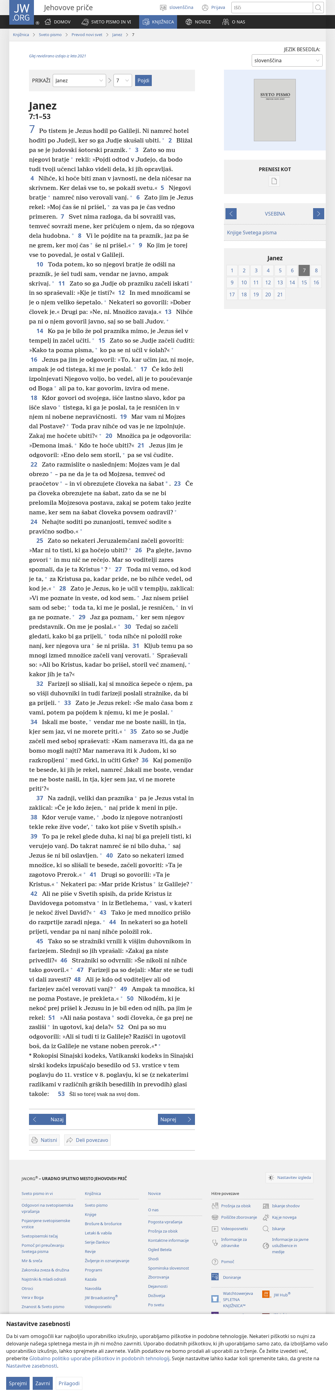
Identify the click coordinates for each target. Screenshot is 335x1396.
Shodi (153, 1259)
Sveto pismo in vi (37, 1193)
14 (40, 331)
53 (62, 1093)
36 (146, 760)
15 (102, 340)
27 (119, 569)
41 (94, 874)
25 (40, 540)
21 (142, 445)
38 (35, 817)
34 (35, 722)
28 (63, 588)
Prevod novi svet (87, 34)
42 (35, 893)
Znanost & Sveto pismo (43, 1306)
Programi (93, 1270)
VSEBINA (275, 213)
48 (78, 979)
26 (139, 550)
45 (40, 941)
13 (169, 311)
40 (110, 855)
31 (137, 645)
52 (121, 1027)
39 (35, 836)
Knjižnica (21, 34)
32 (40, 683)
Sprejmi (18, 1383)
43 (104, 912)
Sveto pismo (50, 34)
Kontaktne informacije (168, 1240)
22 (35, 464)
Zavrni (42, 1383)
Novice (154, 1193)
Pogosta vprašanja (165, 1222)
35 (134, 731)
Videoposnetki (98, 1306)
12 (122, 292)
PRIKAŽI (41, 80)
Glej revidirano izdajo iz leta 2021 (57, 56)
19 (124, 416)
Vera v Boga (32, 1297)
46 (64, 960)
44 (113, 922)
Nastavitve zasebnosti (31, 1365)
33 (68, 702)
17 (144, 369)
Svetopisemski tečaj (40, 1236)
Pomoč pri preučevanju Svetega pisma (43, 1248)
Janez (117, 34)
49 (124, 989)
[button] (106, 22)
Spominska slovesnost (168, 1268)
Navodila (93, 1288)
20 (109, 435)
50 (131, 998)
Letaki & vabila (98, 1233)
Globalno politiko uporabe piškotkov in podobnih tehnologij (99, 1358)
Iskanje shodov (281, 1206)
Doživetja (156, 1295)
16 (35, 359)
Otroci (27, 1288)
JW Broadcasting (101, 1297)
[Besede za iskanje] (272, 7)
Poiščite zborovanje (234, 1217)
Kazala (91, 1279)
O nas (153, 1210)
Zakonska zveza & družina (45, 1270)
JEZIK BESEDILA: (302, 49)
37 (40, 798)
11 (62, 283)
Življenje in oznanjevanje (107, 1260)
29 (83, 617)
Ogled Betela (160, 1249)
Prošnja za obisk (163, 1231)
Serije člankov (97, 1242)
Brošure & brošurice (103, 1223)
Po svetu (156, 1304)
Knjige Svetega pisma (252, 232)
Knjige (90, 1214)
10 (40, 264)
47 (81, 970)
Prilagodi (69, 1383)
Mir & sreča (32, 1260)
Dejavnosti (158, 1286)
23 (178, 483)
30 (128, 626)
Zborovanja (158, 1277)
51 (52, 1017)
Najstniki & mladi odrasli (44, 1279)
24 (35, 521)
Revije (90, 1251)
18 (35, 397)
